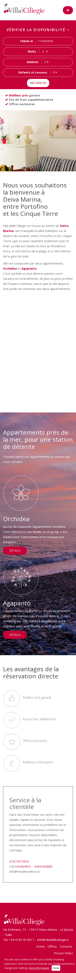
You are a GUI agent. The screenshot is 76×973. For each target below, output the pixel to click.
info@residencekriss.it (24, 871)
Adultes (33, 62)
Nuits (32, 51)
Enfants (32, 72)
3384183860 (43, 866)
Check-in (26, 41)
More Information (39, 968)
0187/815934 (19, 861)
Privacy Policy (63, 953)
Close (56, 968)
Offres (52, 946)
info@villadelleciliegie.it (53, 940)
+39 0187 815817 (21, 940)
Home (40, 946)
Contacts (66, 946)
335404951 (23, 866)
